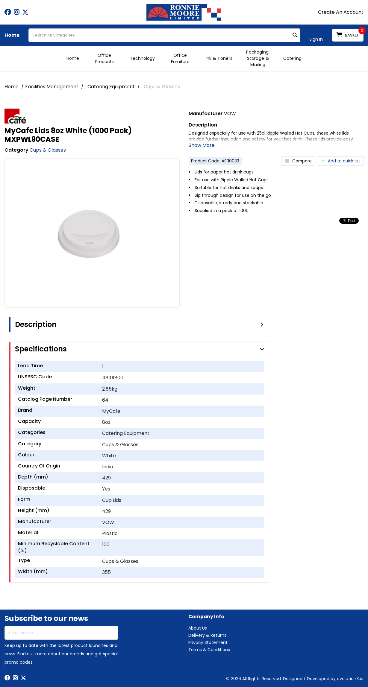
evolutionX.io (350, 679)
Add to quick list (340, 161)
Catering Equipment (111, 86)
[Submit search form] (295, 35)
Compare (298, 161)
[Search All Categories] (164, 35)
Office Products (104, 58)
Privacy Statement (208, 642)
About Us (197, 628)
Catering (292, 58)
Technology (142, 58)
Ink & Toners (219, 58)
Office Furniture (180, 58)
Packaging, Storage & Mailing (257, 58)
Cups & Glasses (162, 86)
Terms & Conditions (209, 650)
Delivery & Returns (207, 635)
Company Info (206, 617)
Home (11, 35)
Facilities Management (51, 86)
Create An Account (341, 12)
